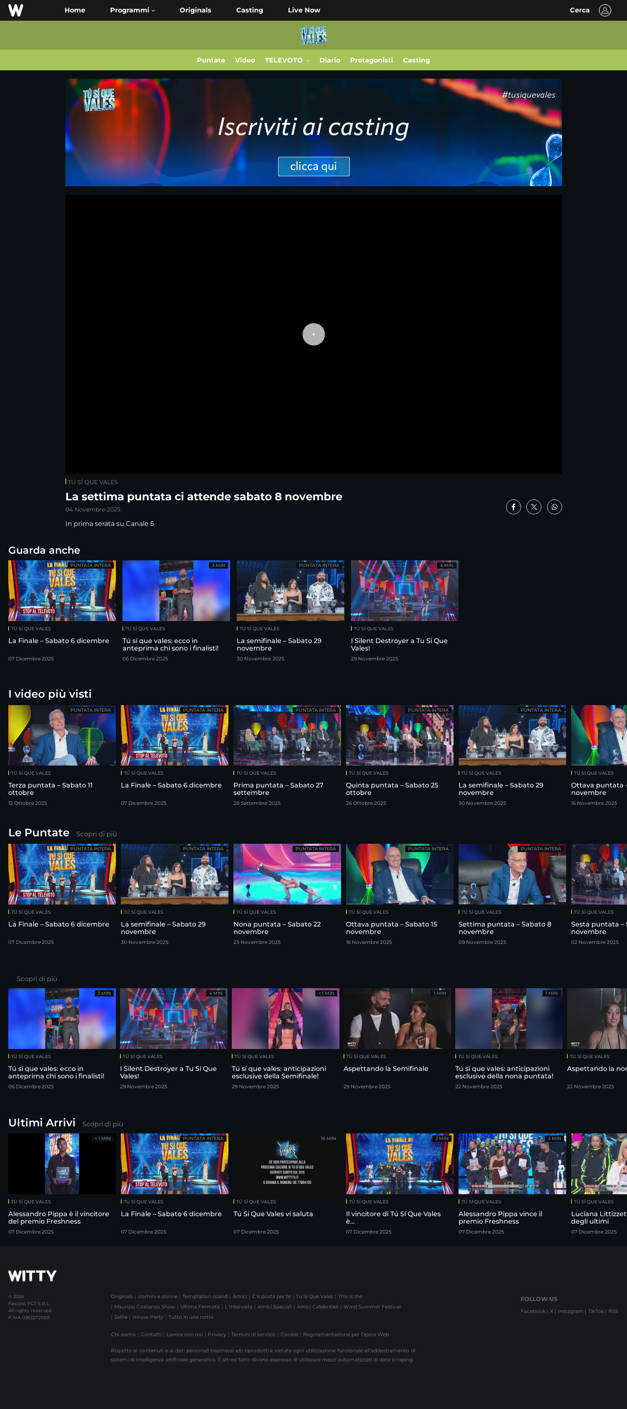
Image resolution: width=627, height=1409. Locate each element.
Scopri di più (96, 834)
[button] (132, 10)
